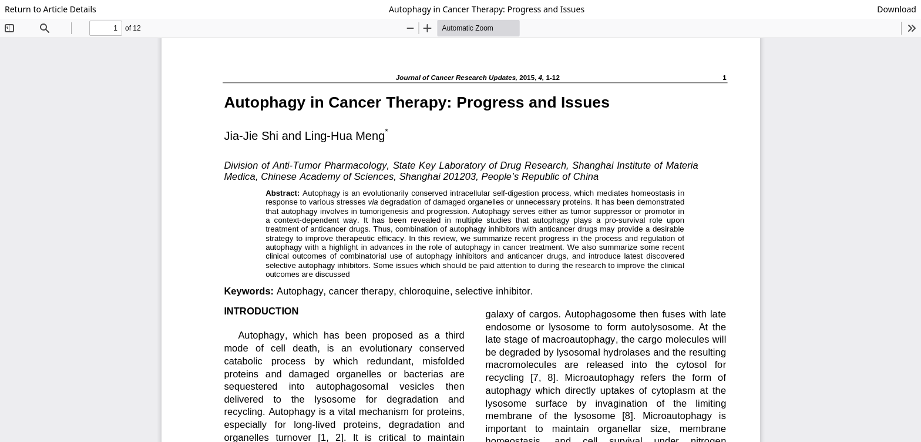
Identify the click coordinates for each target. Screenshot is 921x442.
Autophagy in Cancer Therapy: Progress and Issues (486, 9)
